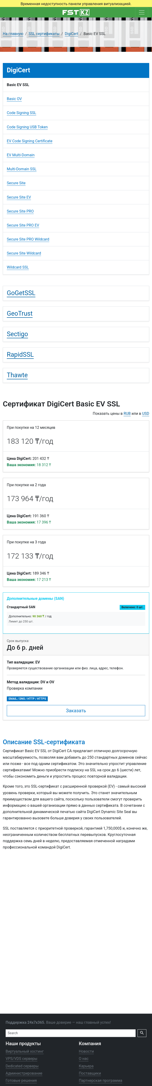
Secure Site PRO (20, 211)
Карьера (86, 1066)
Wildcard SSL (18, 267)
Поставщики (90, 1073)
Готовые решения (21, 1080)
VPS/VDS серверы (21, 1059)
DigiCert (71, 33)
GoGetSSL (21, 293)
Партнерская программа (100, 1080)
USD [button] (145, 413)
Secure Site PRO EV (23, 225)
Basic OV (14, 99)
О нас (84, 1059)
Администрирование (24, 1073)
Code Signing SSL (21, 113)
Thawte (17, 375)
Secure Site (16, 183)
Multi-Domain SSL (22, 169)
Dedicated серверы (22, 1066)
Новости (86, 1051)
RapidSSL (20, 354)
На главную (13, 33)
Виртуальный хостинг (25, 1051)
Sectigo (17, 334)
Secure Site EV (19, 197)
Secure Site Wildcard (24, 253)
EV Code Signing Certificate (29, 141)
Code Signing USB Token (27, 127)
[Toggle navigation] (141, 12)
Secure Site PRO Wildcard (28, 239)
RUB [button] (127, 413)
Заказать (76, 710)
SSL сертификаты (44, 33)
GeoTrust (20, 313)
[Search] (71, 1033)
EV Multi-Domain (21, 155)
